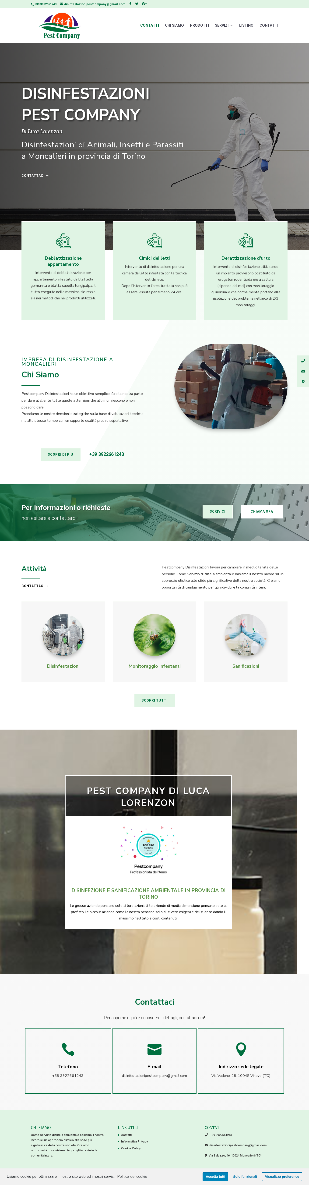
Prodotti (199, 26)
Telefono (68, 1067)
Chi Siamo (174, 26)
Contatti (269, 26)
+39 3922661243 (45, 4)
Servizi (221, 26)
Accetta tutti (215, 1176)
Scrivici (217, 511)
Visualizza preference (282, 1176)
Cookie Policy (130, 1148)
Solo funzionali (245, 1176)
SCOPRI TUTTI (155, 700)
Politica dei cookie (132, 1176)
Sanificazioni (245, 666)
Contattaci (33, 586)
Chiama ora (262, 511)
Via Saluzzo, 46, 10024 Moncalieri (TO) (234, 1155)
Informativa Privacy (134, 1141)
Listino (246, 26)
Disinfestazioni (63, 666)
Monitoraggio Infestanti (154, 666)
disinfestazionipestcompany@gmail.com (237, 1145)
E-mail (154, 1067)
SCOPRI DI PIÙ (60, 454)
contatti (149, 26)
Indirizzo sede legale (241, 1067)
